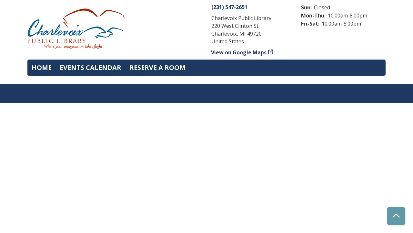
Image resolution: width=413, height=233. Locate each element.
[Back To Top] (396, 216)
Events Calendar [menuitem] (90, 67)
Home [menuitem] (42, 67)
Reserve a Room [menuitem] (157, 67)
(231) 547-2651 (229, 7)
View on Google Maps (239, 52)
